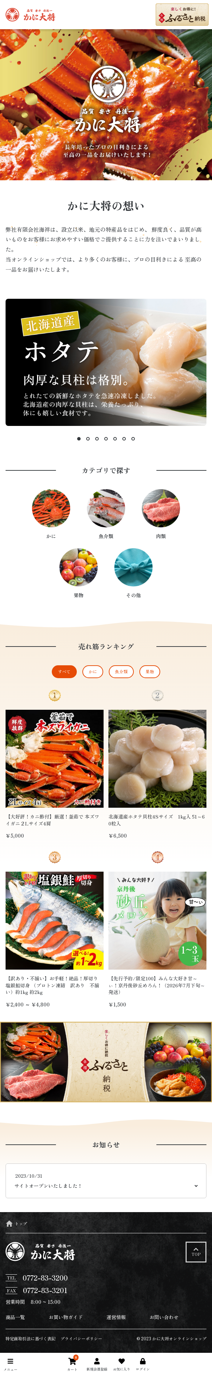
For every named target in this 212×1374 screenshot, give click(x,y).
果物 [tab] (150, 671)
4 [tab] (106, 439)
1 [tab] (79, 439)
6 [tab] (124, 439)
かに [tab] (93, 671)
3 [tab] (97, 439)
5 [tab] (115, 439)
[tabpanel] (106, 854)
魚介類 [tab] (121, 671)
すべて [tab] (64, 671)
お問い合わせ (164, 1317)
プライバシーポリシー (81, 1338)
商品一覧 (15, 1317)
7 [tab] (133, 439)
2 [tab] (88, 439)
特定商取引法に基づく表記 (31, 1338)
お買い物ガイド (66, 1317)
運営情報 (116, 1317)
